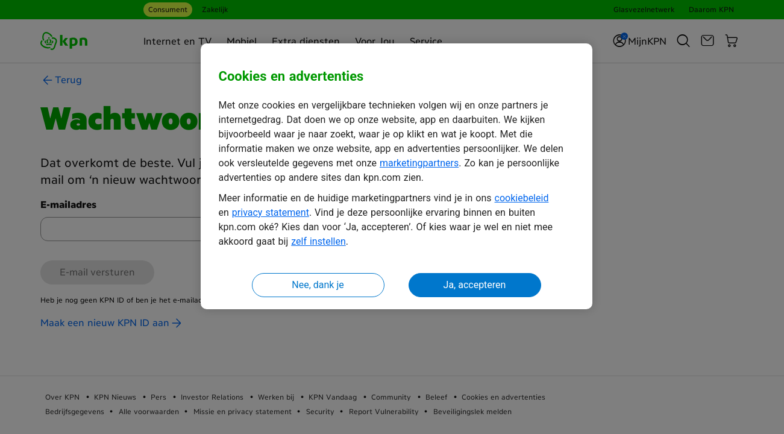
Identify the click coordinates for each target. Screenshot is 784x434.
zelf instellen (318, 241)
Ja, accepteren (475, 285)
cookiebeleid (522, 198)
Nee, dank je (317, 285)
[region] (396, 176)
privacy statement (270, 212)
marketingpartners (419, 163)
